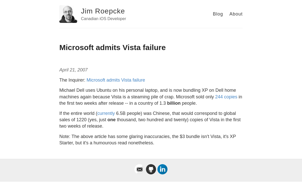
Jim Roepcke (103, 11)
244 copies (226, 96)
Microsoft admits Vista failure (116, 80)
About (236, 14)
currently (106, 113)
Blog (218, 14)
